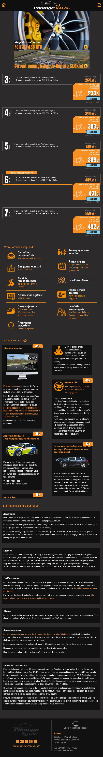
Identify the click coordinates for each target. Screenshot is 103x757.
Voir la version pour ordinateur (76, 726)
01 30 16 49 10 (26, 741)
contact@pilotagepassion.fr (26, 746)
